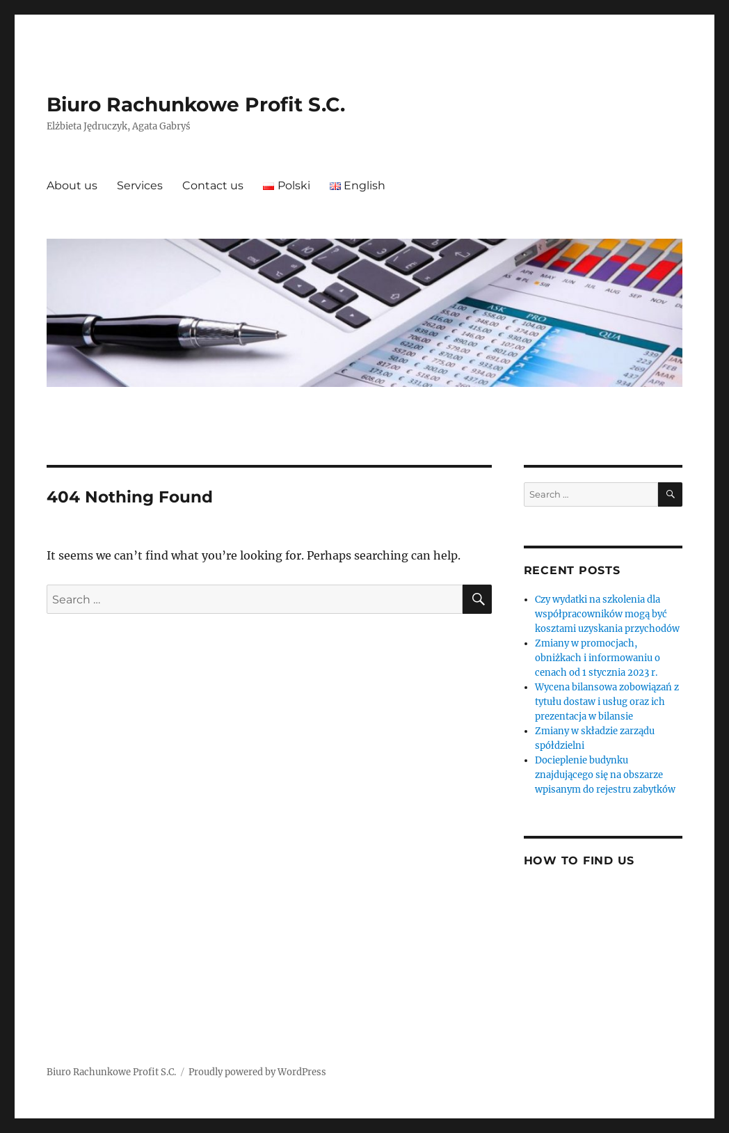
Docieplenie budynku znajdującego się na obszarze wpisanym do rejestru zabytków (605, 774)
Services (140, 185)
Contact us (212, 185)
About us (72, 185)
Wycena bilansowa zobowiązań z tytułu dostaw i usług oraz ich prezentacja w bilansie (607, 701)
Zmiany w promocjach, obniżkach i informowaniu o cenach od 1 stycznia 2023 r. (597, 658)
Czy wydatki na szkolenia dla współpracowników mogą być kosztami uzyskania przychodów (607, 614)
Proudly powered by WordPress (257, 1072)
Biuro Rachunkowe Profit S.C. (196, 104)
